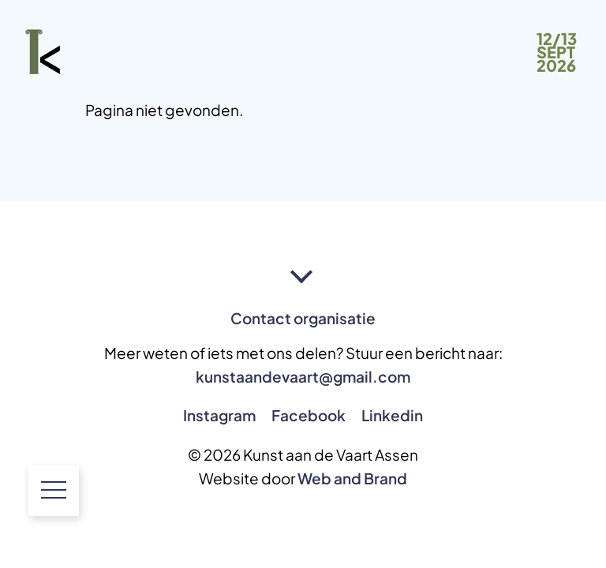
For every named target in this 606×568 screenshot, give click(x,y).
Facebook (308, 415)
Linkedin (392, 415)
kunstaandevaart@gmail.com (303, 377)
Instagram (219, 415)
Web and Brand (352, 478)
